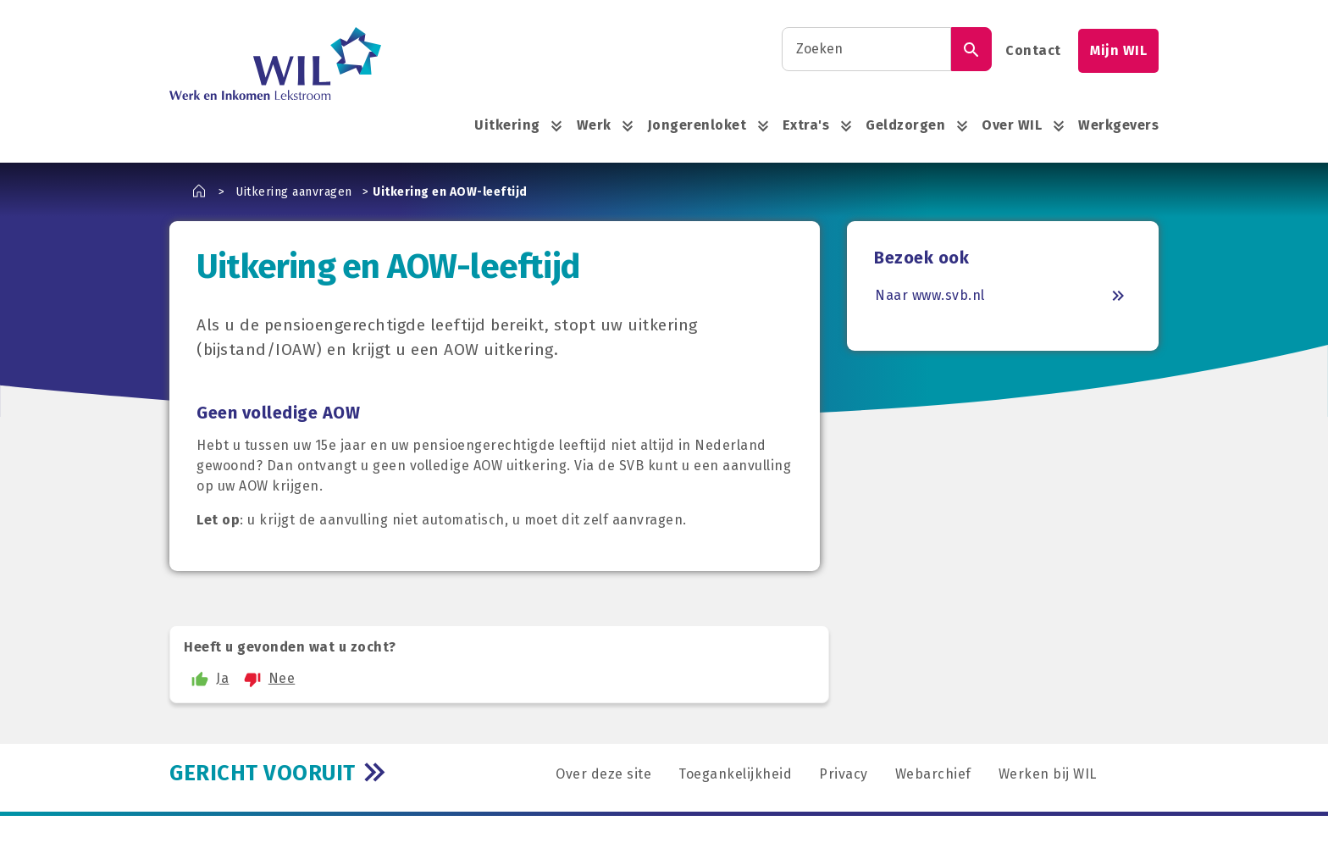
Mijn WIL (1118, 50)
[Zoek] (971, 49)
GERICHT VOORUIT (262, 773)
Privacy (843, 774)
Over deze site (603, 774)
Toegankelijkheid (735, 774)
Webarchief (933, 774)
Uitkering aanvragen (293, 192)
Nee (267, 678)
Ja (207, 678)
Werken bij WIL (1048, 774)
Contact (1033, 50)
